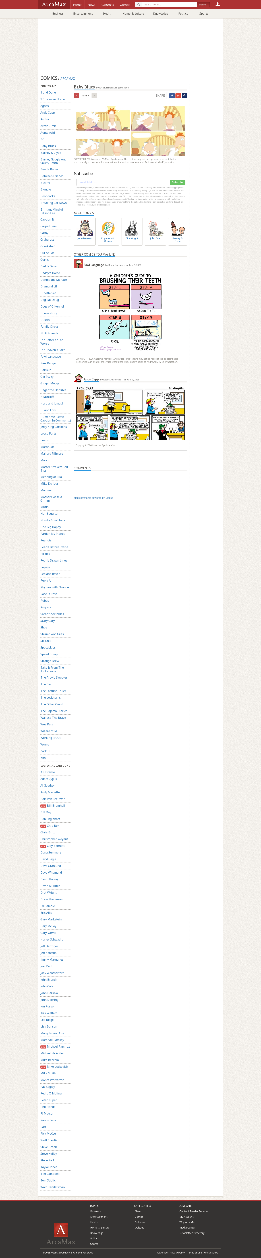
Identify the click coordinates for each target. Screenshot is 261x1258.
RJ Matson (47, 1113)
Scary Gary (47, 621)
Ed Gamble (47, 906)
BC (42, 139)
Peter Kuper (48, 1100)
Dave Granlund (50, 866)
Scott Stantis (48, 1140)
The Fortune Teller (53, 691)
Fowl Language (50, 357)
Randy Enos (48, 1120)
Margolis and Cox (52, 1033)
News (138, 1211)
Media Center (187, 1227)
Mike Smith (48, 1073)
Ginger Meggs (49, 383)
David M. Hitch (50, 886)
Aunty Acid (47, 133)
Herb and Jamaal (51, 403)
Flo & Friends (49, 333)
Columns (140, 1222)
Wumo (44, 744)
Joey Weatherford (52, 973)
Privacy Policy (177, 1252)
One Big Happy (50, 527)
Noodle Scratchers (52, 520)
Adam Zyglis (48, 779)
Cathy (44, 233)
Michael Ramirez (55, 1047)
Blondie (45, 189)
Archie (44, 119)
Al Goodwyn (48, 785)
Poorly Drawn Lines (53, 560)
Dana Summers (50, 852)
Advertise (162, 1252)
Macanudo (47, 447)
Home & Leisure (133, 14)
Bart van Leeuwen (52, 799)
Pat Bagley (47, 1087)
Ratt (43, 1127)
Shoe (43, 627)
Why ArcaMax (187, 1222)
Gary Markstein (51, 919)
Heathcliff (47, 397)
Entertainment (83, 14)
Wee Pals (46, 724)
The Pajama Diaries (53, 711)
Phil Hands (47, 1107)
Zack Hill (46, 751)
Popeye (45, 567)
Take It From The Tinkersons (52, 669)
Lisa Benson (48, 1026)
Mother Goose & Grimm (51, 499)
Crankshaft (48, 246)
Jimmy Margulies (51, 959)
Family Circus (49, 327)
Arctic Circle (48, 126)
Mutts (44, 507)
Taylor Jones (48, 1167)
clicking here (104, 205)
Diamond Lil (48, 286)
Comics (139, 1216)
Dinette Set (48, 293)
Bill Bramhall (52, 806)
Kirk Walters (48, 1013)
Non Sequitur (49, 514)
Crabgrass (47, 240)
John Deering (49, 1000)
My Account (186, 1216)
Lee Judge (47, 1020)
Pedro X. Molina (51, 1093)
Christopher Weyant (54, 839)
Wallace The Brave (53, 718)
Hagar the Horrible (53, 390)
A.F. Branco (47, 772)
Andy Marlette (50, 792)
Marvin (45, 460)
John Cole (46, 986)
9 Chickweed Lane (52, 99)
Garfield (45, 370)
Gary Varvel (48, 933)
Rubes (44, 601)
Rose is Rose (48, 594)
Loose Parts (48, 433)
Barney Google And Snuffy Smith (53, 161)
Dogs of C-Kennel (52, 306)
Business (57, 14)
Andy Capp (47, 113)
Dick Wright (48, 893)
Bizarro (45, 183)
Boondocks (47, 196)
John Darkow (49, 993)
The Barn (46, 684)
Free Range (48, 363)
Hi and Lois (48, 410)
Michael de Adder (52, 1053)
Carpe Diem (48, 226)
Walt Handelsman (52, 1187)
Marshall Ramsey (52, 1040)
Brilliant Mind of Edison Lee (51, 211)
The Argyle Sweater (53, 677)
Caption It (47, 219)
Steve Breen (48, 1147)
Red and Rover (50, 574)
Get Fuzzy (46, 377)
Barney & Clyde (50, 153)
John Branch (48, 980)
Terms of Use (194, 1252)
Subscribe (177, 182)
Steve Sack (47, 1160)
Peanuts (46, 540)
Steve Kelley (48, 1154)
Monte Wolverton (52, 1080)
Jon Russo (47, 1006)
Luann (44, 440)
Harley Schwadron (52, 939)
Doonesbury (48, 313)
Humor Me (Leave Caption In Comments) (55, 418)
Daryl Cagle (48, 859)
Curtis (44, 260)
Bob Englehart (50, 819)
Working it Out (50, 738)
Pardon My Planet (52, 534)
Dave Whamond (51, 872)
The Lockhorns (50, 698)
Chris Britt (47, 832)
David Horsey (49, 879)
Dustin (45, 320)
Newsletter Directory (191, 1233)
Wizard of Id (48, 731)
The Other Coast (51, 704)
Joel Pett (46, 966)
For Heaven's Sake (52, 350)
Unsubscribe (211, 1252)
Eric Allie (46, 913)
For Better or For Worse (51, 342)
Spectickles (48, 647)
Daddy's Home (50, 273)
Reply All (46, 581)
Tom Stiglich (48, 1180)
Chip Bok (49, 826)
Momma (45, 490)
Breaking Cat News (53, 203)
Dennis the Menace (53, 280)
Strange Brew (49, 661)
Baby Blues (48, 146)
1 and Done (48, 92)
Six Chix (45, 641)
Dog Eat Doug (49, 300)
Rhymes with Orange (54, 587)
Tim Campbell (50, 1174)
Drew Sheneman (51, 899)
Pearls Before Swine (54, 547)
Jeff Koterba (48, 953)
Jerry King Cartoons (53, 427)
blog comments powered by (93, 497)
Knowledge (160, 14)
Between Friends (51, 176)
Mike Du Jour (49, 484)
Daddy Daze (48, 266)
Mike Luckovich (54, 1067)
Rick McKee (48, 1134)
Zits (43, 758)
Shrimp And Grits (52, 634)
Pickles (45, 554)
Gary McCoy (48, 926)
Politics (183, 14)
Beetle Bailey (49, 169)
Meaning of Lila (51, 477)
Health (107, 14)
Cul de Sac (47, 253)
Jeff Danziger (49, 946)
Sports (203, 14)
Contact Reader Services (193, 1211)
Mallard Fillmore (51, 454)
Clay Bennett (52, 846)
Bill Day (45, 812)
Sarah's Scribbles (52, 614)
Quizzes (139, 1227)
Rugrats (45, 607)
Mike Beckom (49, 1060)
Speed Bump (49, 654)
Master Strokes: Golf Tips (54, 469)
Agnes (44, 106)
